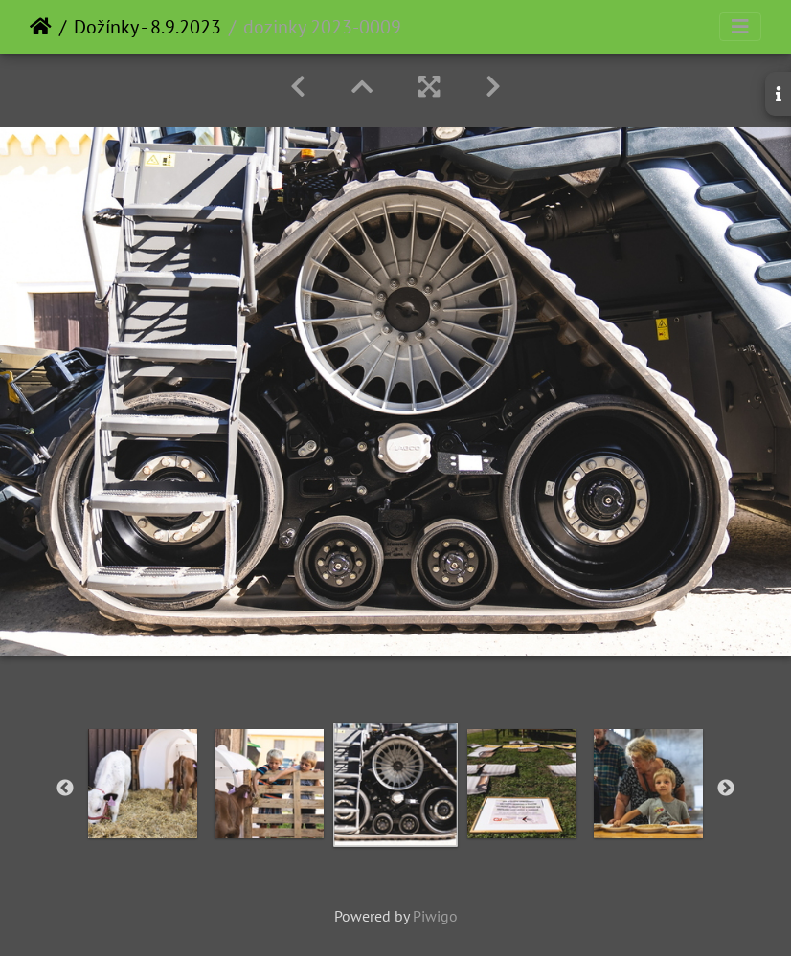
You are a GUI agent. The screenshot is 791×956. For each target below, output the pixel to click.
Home (41, 26)
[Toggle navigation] (740, 26)
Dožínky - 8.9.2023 (147, 26)
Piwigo (435, 915)
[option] (142, 783)
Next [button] (725, 788)
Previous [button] (65, 788)
